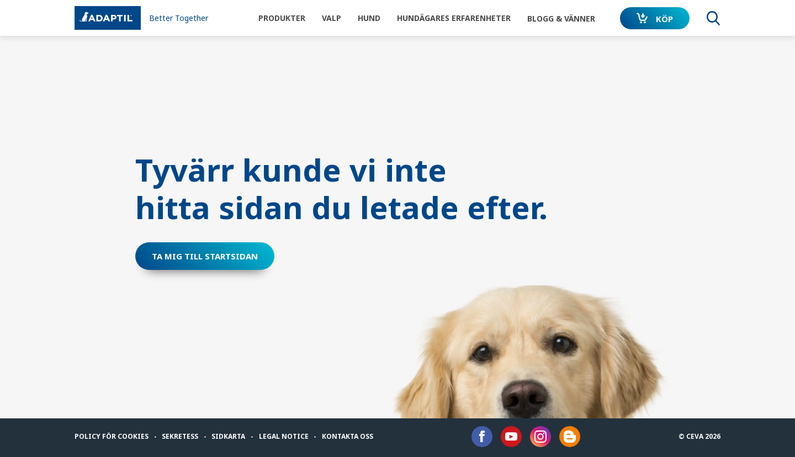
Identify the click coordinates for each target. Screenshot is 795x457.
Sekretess (180, 436)
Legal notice (284, 436)
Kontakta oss (347, 436)
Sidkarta (228, 436)
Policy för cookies (112, 436)
